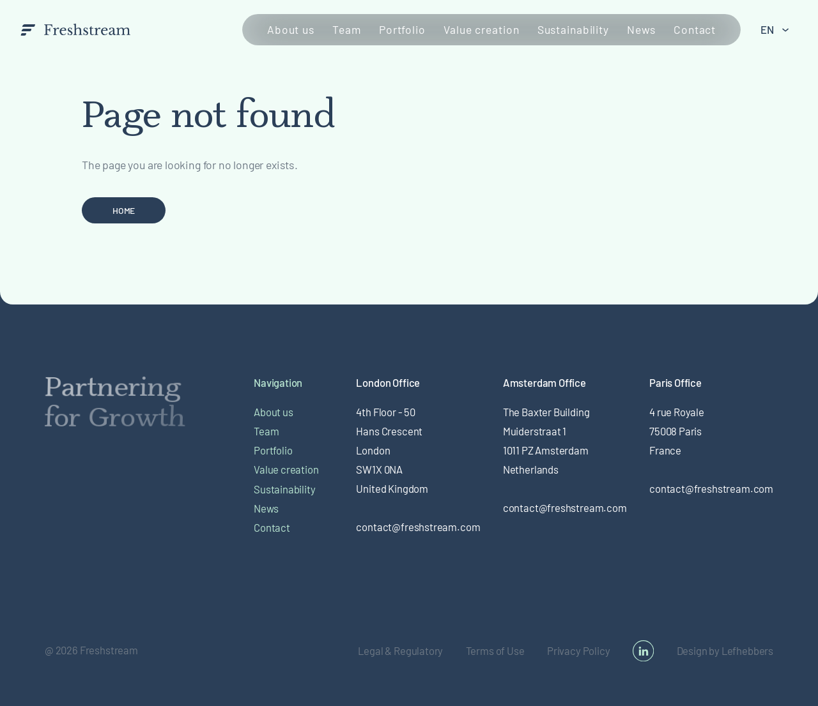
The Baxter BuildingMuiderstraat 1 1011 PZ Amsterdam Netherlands (546, 440)
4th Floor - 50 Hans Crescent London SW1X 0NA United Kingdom (392, 450)
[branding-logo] (76, 29)
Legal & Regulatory (400, 650)
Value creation (481, 29)
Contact (695, 29)
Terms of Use (495, 650)
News (641, 29)
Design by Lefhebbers (725, 650)
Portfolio (402, 29)
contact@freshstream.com (418, 526)
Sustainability (573, 29)
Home (123, 210)
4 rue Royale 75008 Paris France (676, 430)
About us (290, 29)
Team (346, 29)
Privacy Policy (578, 650)
